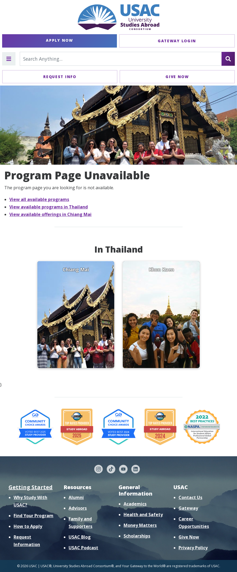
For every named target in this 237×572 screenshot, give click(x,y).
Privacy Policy (193, 548)
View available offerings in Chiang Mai (50, 214)
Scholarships (137, 536)
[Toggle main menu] (8, 58)
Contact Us (190, 497)
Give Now (177, 76)
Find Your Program (33, 516)
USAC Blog (80, 537)
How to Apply (28, 526)
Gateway (188, 508)
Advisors (78, 508)
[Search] (228, 59)
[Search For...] (121, 59)
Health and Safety (143, 514)
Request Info (59, 76)
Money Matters (140, 525)
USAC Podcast (83, 548)
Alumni (76, 497)
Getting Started (31, 487)
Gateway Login (177, 40)
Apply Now (59, 40)
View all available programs (39, 199)
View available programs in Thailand (48, 207)
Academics (135, 504)
